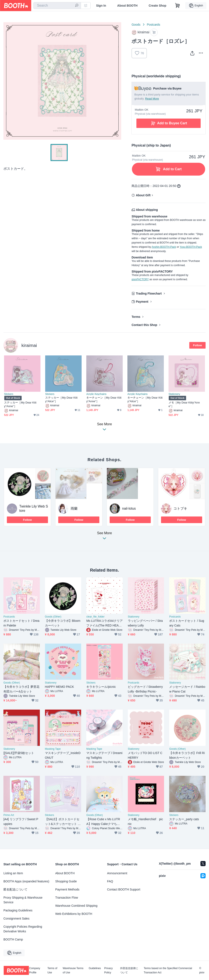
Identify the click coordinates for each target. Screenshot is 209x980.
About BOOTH (127, 5)
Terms (135, 316)
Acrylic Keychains (96, 394)
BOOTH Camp (13, 939)
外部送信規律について (129, 970)
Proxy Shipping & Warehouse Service (22, 900)
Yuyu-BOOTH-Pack (191, 246)
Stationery (174, 394)
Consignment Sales (16, 918)
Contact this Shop (144, 325)
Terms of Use (52, 970)
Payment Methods (67, 889)
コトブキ (180, 508)
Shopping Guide (66, 881)
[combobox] (57, 5)
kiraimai (29, 345)
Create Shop (157, 5)
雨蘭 (74, 508)
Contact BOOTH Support (123, 889)
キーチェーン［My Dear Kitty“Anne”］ (103, 399)
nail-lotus (129, 508)
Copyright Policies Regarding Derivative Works (22, 929)
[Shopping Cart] (177, 5)
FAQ (110, 881)
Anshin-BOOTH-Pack (164, 246)
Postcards (153, 24)
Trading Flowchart (149, 293)
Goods (135, 24)
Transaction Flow (66, 897)
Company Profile (34, 970)
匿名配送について (15, 889)
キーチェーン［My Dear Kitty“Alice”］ (145, 399)
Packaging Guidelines (17, 910)
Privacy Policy (108, 970)
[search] (76, 6)
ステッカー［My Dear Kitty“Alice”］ (61, 399)
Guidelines (95, 968)
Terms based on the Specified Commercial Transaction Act (168, 970)
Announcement (117, 873)
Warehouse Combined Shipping (76, 905)
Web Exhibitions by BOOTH (73, 913)
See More (104, 536)
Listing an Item (13, 873)
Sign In (101, 5)
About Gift (143, 195)
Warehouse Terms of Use (73, 970)
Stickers (8, 394)
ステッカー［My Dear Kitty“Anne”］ (20, 404)
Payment (142, 301)
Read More (152, 98)
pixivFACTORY (140, 279)
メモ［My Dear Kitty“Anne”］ (184, 404)
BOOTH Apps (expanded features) (26, 881)
